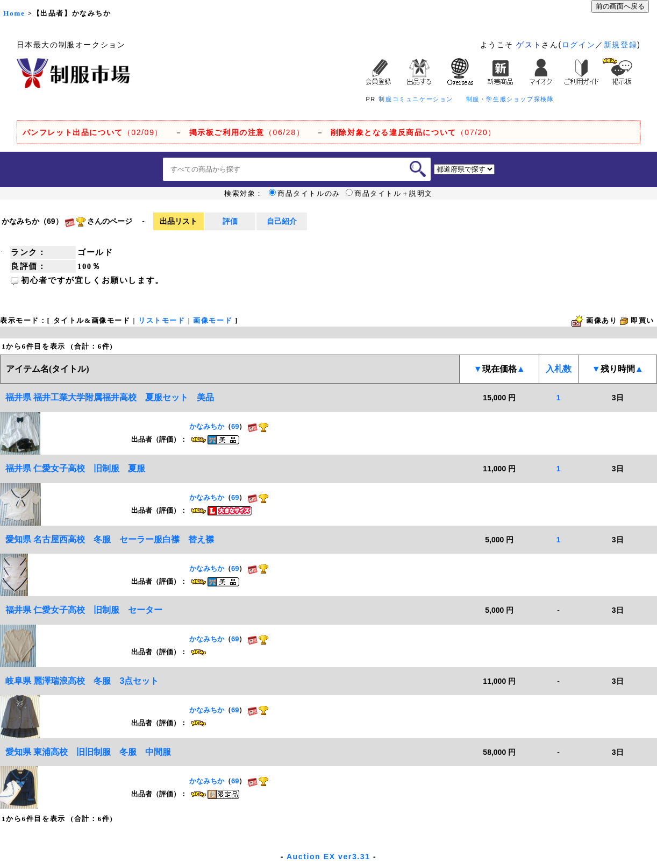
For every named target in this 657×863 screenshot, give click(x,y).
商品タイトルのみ (304, 193)
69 (235, 427)
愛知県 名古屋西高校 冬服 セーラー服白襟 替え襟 (109, 539)
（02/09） (93, 132)
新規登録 (620, 44)
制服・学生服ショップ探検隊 (510, 99)
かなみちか (206, 427)
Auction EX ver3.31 (328, 856)
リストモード (161, 320)
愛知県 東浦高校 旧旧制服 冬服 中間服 (88, 751)
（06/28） (247, 132)
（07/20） (413, 132)
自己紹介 (282, 221)
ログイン (578, 44)
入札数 (559, 368)
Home (14, 13)
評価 (230, 221)
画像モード (212, 320)
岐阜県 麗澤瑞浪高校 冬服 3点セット (82, 680)
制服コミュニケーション (416, 99)
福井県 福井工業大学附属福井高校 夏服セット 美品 (114, 397)
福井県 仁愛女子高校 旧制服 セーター (83, 609)
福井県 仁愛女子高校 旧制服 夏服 (75, 468)
